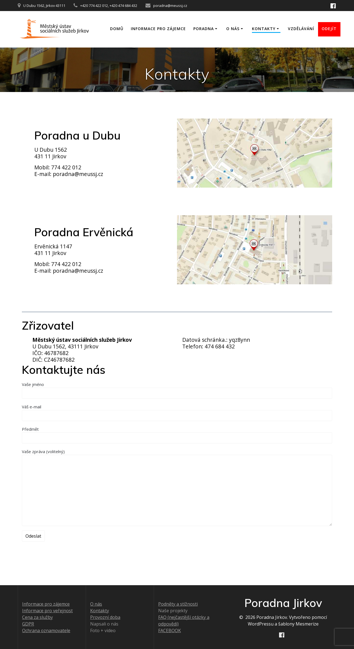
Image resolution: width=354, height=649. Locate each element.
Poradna (203, 28)
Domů (116, 28)
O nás (233, 28)
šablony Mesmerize (298, 624)
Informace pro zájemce (158, 28)
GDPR (28, 624)
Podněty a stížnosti (178, 604)
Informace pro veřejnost (47, 611)
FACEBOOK (169, 630)
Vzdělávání (301, 28)
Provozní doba (105, 617)
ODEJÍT (329, 28)
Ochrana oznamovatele (46, 630)
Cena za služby (37, 617)
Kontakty (263, 28)
